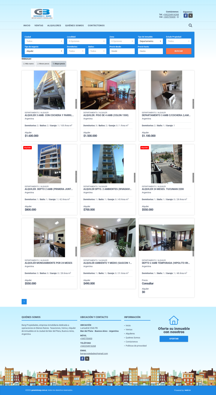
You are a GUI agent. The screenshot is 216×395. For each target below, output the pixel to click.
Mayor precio (59, 64)
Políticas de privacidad (136, 346)
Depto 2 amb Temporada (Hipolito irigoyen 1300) (166, 263)
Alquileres (54, 25)
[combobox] (44, 41)
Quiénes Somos (74, 25)
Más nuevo (28, 64)
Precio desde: (115, 47)
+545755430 (170, 17)
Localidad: (71, 37)
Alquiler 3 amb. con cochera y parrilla (49, 115)
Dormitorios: (72, 47)
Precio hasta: (143, 47)
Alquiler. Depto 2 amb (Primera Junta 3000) (49, 189)
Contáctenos (96, 25)
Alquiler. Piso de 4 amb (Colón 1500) (106, 115)
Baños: (91, 47)
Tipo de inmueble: (145, 37)
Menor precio (43, 64)
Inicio (26, 25)
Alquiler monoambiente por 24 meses (48, 263)
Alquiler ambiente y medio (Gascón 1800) (108, 263)
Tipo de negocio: (32, 47)
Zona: (112, 37)
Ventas (38, 25)
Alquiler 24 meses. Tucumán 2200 (163, 189)
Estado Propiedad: (174, 37)
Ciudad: (28, 37)
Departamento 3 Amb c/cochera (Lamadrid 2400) (166, 115)
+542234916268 (171, 14)
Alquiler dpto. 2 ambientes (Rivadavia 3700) (108, 189)
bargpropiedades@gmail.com (94, 353)
